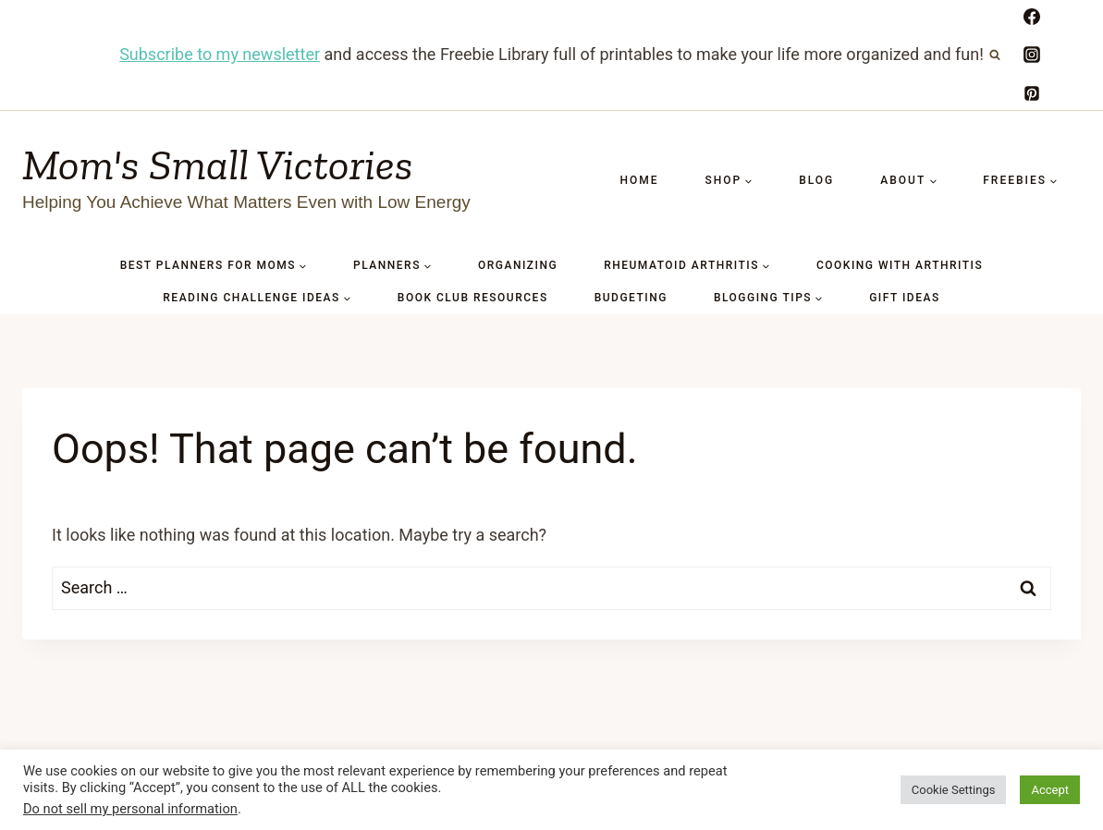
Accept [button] (1050, 790)
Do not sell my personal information (130, 808)
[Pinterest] (1031, 93)
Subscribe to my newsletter (219, 54)
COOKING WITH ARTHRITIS (899, 265)
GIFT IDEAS (904, 297)
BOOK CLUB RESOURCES (473, 297)
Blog (816, 180)
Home (638, 180)
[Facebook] (1031, 16)
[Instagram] (1031, 54)
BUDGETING (631, 297)
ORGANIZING (518, 265)
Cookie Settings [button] (954, 790)
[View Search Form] (995, 54)
